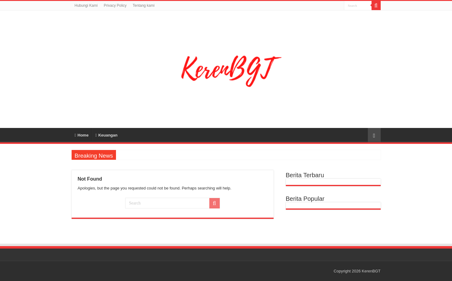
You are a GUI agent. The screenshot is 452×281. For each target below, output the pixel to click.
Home (82, 135)
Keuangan (106, 135)
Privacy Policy (115, 5)
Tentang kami (144, 5)
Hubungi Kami (86, 5)
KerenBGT (371, 271)
